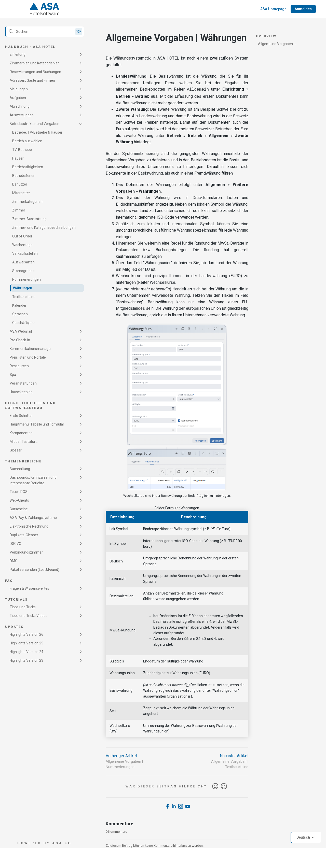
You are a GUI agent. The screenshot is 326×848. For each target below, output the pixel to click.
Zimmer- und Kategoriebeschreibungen (44, 227)
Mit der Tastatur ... (24, 442)
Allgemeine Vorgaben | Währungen (276, 45)
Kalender (19, 305)
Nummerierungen (26, 279)
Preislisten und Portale (28, 357)
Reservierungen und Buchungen (35, 72)
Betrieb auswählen (27, 141)
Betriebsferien (23, 176)
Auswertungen (22, 115)
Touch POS (19, 492)
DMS (13, 561)
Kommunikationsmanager (31, 349)
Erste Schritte (21, 416)
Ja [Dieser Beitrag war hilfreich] (215, 785)
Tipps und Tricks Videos (28, 616)
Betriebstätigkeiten (27, 167)
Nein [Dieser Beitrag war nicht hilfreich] (224, 785)
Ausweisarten (23, 262)
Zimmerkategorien (27, 202)
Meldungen (19, 89)
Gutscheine (19, 509)
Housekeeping (21, 392)
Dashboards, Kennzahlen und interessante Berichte (33, 480)
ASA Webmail (21, 331)
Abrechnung (20, 106)
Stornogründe (23, 271)
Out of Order (22, 236)
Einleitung (17, 54)
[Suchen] (44, 31)
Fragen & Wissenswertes (29, 588)
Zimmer (18, 210)
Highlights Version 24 (26, 652)
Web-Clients (19, 500)
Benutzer (19, 184)
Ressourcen (19, 366)
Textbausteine (23, 297)
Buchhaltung (20, 469)
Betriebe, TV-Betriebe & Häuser (37, 132)
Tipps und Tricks (23, 607)
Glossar (16, 450)
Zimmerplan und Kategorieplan (35, 63)
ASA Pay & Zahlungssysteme (33, 518)
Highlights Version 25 (26, 643)
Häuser (18, 158)
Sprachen (20, 314)
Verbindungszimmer (26, 552)
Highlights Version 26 (26, 634)
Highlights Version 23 (26, 660)
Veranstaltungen (23, 383)
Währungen (22, 288)
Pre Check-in (20, 340)
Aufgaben (18, 98)
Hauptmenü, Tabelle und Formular (37, 424)
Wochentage (22, 245)
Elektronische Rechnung (29, 526)
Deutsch (306, 837)
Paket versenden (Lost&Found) (34, 570)
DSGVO (15, 544)
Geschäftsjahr (23, 323)
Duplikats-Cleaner (24, 535)
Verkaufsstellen (25, 253)
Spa (13, 375)
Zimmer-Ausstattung (29, 219)
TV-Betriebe (22, 150)
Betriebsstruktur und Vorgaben (34, 124)
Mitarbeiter (21, 193)
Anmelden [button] (303, 9)
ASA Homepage (273, 9)
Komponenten (21, 433)
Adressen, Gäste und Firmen (32, 80)
